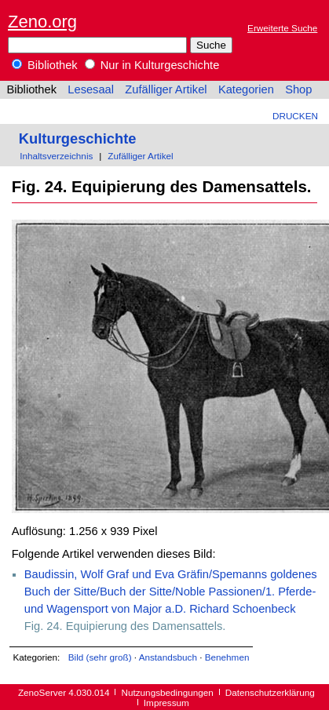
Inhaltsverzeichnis (56, 156)
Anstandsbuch (168, 657)
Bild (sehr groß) (100, 657)
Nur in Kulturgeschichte (152, 65)
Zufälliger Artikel (166, 89)
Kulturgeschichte (78, 138)
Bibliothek (45, 65)
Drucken (295, 116)
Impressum (166, 702)
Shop (298, 89)
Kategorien (246, 89)
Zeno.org (42, 21)
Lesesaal (91, 89)
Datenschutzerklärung (270, 692)
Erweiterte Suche (282, 28)
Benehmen (227, 657)
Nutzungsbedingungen (168, 692)
